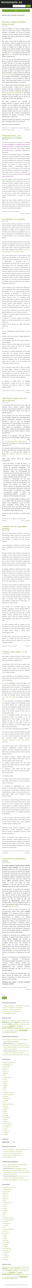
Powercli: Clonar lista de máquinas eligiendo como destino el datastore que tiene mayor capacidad (16, 1047)
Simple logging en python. (9, 1013)
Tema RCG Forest (23, 1284)
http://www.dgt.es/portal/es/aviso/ (14, 92)
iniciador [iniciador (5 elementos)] (27, 1022)
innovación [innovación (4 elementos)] (4, 1024)
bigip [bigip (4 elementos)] (16, 1020)
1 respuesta (27, 392)
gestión (5, 1087)
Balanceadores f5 (7, 1064)
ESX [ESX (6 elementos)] (13, 1022)
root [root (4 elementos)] (25, 1028)
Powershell (6, 1108)
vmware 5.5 (6, 1130)
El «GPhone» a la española (13, 219)
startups (13, 129)
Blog (25, 128)
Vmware (5, 1128)
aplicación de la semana (17, 128)
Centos (5, 1079)
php (4, 1102)
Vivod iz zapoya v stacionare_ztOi (11, 1039)
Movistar (4, 683)
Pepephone (5, 740)
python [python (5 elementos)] (22, 1028)
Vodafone (4, 701)
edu (9, 128)
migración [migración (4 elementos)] (4, 1026)
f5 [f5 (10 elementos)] (18, 1022)
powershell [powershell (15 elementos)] (6, 1028)
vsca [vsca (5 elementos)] (3, 1032)
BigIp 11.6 (5, 1073)
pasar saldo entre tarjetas (9, 697)
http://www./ (6, 1054)
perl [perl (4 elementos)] (16, 1026)
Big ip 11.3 (6, 1068)
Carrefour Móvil (20, 740)
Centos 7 (5, 1081)
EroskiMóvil (5, 742)
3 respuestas (27, 129)
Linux (4, 1090)
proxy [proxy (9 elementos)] (13, 1028)
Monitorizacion (7, 1098)
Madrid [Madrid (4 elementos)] (25, 1024)
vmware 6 (5, 1132)
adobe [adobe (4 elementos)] (6, 1020)
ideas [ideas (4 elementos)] (24, 1022)
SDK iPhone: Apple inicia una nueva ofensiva (14, 399)
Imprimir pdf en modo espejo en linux (12, 1011)
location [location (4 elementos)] (19, 1024)
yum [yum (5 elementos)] (16, 1032)
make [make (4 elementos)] (28, 1024)
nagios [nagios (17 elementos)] (12, 1026)
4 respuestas (27, 852)
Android (28, 231)
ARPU (7, 189)
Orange (4, 715)
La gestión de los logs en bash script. (20, 1054)
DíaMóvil (27, 740)
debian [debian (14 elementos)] (5, 1022)
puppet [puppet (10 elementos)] (18, 1028)
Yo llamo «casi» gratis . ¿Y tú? (14, 652)
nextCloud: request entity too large (11, 1009)
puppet (5, 1109)
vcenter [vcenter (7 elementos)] (16, 1030)
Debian (5, 1083)
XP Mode (5, 1134)
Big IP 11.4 (6, 1069)
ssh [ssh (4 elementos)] (2, 1030)
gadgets (14, 518)
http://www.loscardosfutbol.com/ (11, 1045)
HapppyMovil (12, 740)
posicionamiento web (8, 1104)
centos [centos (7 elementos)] (19, 1020)
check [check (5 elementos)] (27, 1020)
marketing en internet (8, 1092)
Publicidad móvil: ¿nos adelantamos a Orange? (12, 137)
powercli (5, 1106)
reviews (8, 129)
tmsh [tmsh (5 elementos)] (5, 1030)
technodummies (7, 1123)
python (5, 1111)
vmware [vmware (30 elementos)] (23, 1030)
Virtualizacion (6, 1127)
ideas (27, 128)
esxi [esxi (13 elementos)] (16, 1022)
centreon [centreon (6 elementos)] (23, 1020)
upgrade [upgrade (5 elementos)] (12, 1030)
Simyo (3, 74)
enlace (22, 87)
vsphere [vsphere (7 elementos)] (7, 1032)
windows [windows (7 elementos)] (12, 1032)
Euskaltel (27, 738)
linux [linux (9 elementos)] (16, 1024)
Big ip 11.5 (6, 1071)
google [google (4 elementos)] (21, 1022)
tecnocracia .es (11, 2)
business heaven (7, 1077)
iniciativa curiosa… (14, 906)
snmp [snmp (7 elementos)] (28, 1028)
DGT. (10, 54)
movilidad (4, 129)
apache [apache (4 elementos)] (9, 1020)
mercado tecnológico (20, 390)
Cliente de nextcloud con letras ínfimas (12, 1007)
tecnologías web (7, 1125)
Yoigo (8, 74)
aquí (10, 445)
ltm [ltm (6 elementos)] (22, 1024)
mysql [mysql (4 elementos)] (7, 1026)
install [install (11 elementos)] (9, 1024)
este (11, 52)
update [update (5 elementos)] (8, 1030)
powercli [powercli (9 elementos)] (20, 1026)
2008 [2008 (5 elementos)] (3, 1020)
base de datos (6, 1066)
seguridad (5, 1115)
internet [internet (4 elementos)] (12, 1024)
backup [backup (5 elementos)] (12, 1020)
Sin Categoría (5, 852)
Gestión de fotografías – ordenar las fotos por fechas (16, 1005)
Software (5, 1119)
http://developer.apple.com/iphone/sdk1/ (16, 441)
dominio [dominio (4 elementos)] (9, 1022)
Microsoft (5, 1096)
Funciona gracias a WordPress (11, 1284)
